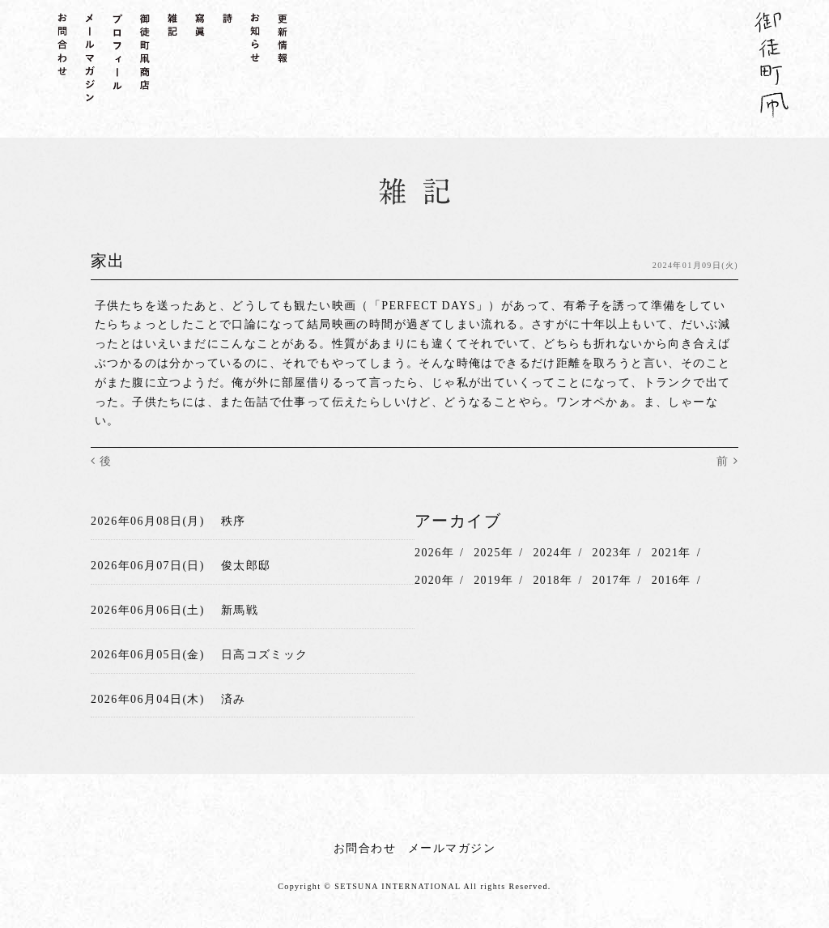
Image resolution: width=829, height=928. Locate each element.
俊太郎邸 (246, 566)
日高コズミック (264, 654)
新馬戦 (239, 610)
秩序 (233, 521)
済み (233, 698)
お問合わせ (365, 848)
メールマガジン (451, 848)
